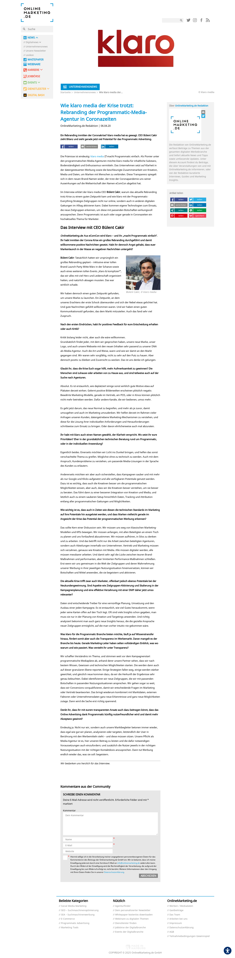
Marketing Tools (69, 927)
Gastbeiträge (176, 910)
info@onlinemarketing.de (128, 863)
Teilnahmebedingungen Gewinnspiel (189, 936)
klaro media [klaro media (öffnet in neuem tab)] (97, 156)
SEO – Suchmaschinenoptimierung (80, 910)
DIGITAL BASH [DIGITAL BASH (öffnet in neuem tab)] (36, 95)
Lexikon (30, 55)
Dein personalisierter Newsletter (132, 910)
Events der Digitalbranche (129, 932)
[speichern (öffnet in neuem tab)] (197, 216)
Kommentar (69, 810)
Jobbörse (34, 76)
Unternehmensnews (37, 46)
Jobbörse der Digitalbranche (130, 927)
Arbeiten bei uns (178, 919)
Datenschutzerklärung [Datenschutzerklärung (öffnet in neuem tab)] (114, 872)
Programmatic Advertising (75, 923)
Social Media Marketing (73, 906)
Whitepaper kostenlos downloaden (134, 914)
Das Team (174, 914)
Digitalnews (32, 42)
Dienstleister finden (126, 923)
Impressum (175, 923)
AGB (171, 932)
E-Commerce (68, 919)
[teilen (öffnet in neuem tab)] (69, 146)
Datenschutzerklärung (181, 927)
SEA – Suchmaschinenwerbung (78, 914)
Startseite (65, 92)
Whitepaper (35, 59)
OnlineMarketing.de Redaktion (191, 105)
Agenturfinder (123, 906)
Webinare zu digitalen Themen (132, 919)
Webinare (34, 64)
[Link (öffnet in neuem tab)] (188, 21)
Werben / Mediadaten (181, 906)
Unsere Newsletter (36, 50)
